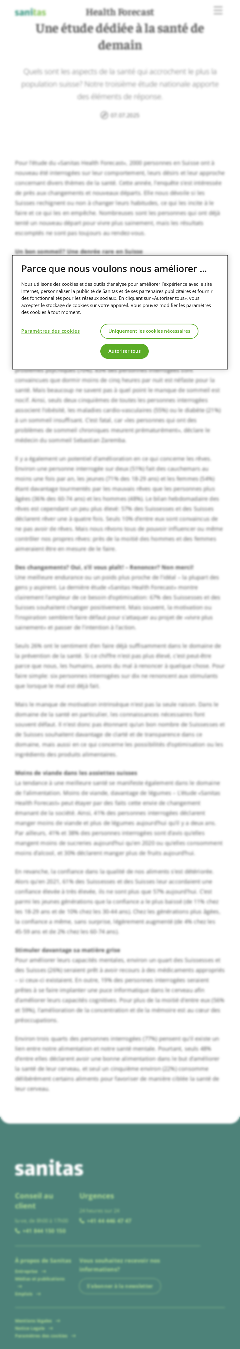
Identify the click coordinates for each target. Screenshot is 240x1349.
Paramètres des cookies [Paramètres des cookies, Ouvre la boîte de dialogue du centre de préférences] (50, 331)
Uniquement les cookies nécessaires (149, 331)
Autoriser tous (124, 351)
